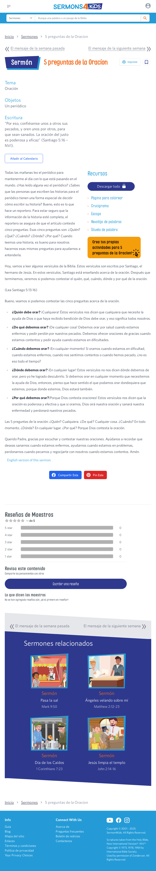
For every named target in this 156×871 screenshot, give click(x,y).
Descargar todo (111, 186)
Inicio (9, 36)
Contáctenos (64, 841)
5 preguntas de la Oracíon (66, 36)
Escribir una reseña (66, 584)
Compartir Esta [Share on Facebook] (65, 475)
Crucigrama (98, 205)
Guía (8, 826)
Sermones (29, 36)
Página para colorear (105, 198)
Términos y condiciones (20, 845)
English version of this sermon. (29, 460)
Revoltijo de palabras (104, 221)
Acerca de (62, 826)
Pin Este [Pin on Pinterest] (95, 475)
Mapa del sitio (14, 836)
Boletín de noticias (68, 836)
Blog (8, 831)
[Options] (148, 6)
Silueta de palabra (103, 229)
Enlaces (10, 841)
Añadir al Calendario (24, 158)
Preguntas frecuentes (70, 831)
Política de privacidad (19, 850)
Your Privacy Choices (19, 855)
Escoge (94, 213)
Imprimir (129, 62)
